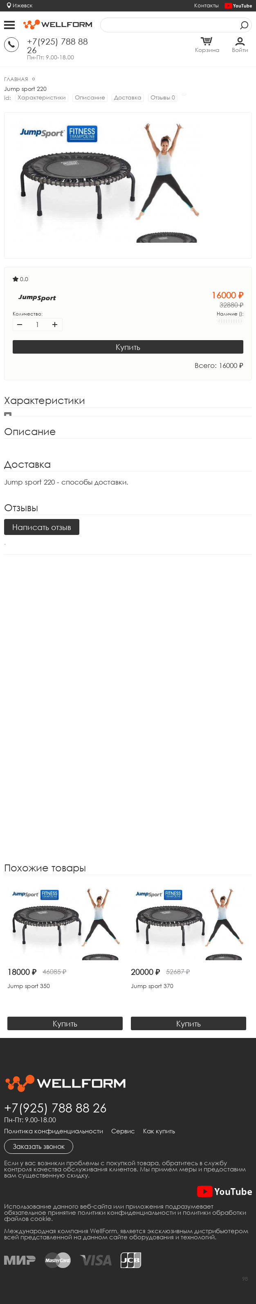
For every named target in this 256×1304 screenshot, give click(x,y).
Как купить (159, 1131)
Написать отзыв (41, 527)
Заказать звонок (39, 1146)
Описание (90, 97)
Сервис (123, 1131)
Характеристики (42, 97)
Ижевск (23, 5)
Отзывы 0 (162, 97)
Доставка (127, 97)
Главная (16, 79)
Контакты (206, 5)
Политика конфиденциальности (53, 1131)
